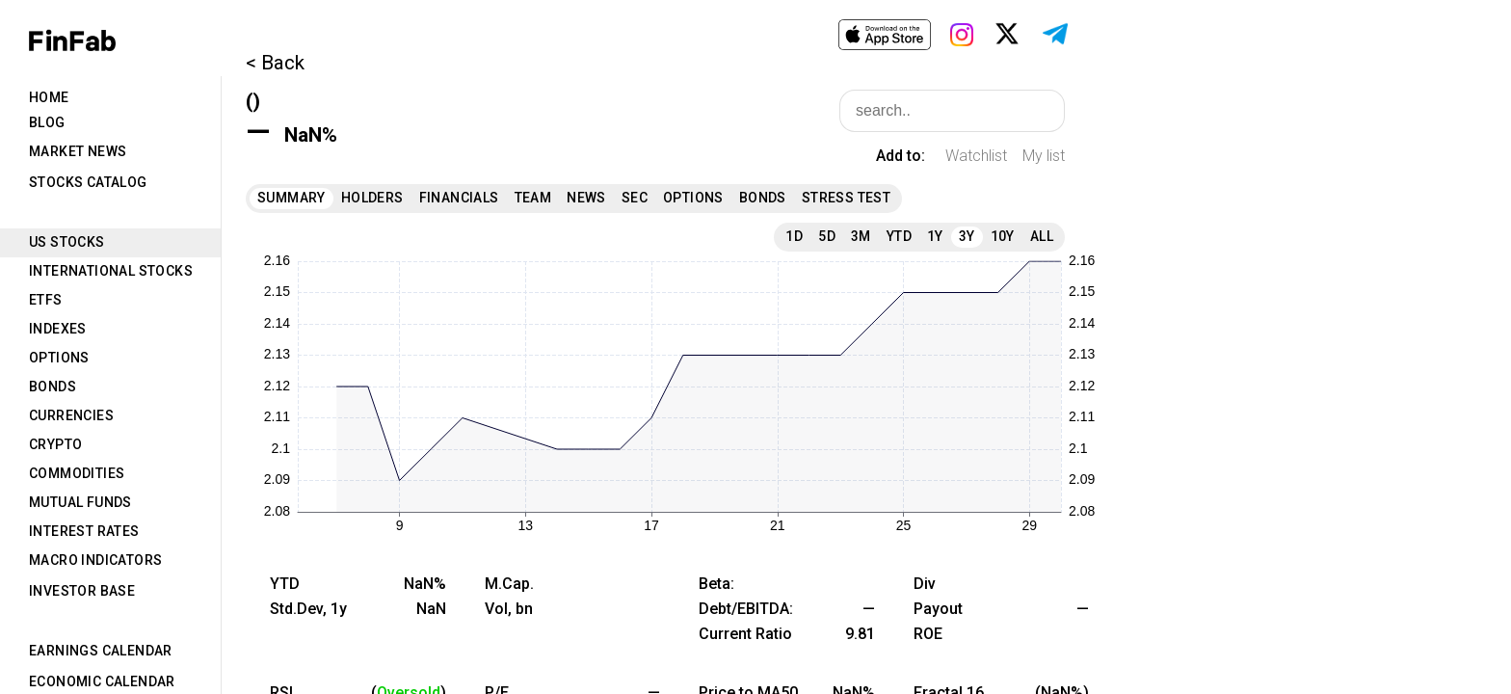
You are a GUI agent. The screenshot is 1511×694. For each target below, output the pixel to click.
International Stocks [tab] (111, 271)
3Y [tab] (967, 236)
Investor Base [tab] (82, 591)
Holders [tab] (372, 197)
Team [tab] (533, 197)
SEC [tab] (635, 197)
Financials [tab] (459, 197)
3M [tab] (861, 236)
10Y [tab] (1003, 236)
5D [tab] (826, 236)
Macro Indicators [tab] (95, 560)
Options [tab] (59, 357)
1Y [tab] (935, 236)
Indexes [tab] (58, 328)
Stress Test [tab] (846, 197)
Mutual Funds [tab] (80, 502)
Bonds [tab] (52, 386)
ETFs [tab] (46, 299)
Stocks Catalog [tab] (88, 182)
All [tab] (1041, 236)
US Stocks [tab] (67, 242)
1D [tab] (794, 236)
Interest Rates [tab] (84, 531)
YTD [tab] (899, 236)
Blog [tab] (47, 122)
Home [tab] (49, 97)
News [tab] (586, 197)
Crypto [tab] (55, 444)
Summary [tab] (291, 197)
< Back (275, 62)
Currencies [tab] (71, 415)
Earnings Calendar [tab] (100, 650)
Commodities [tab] (76, 473)
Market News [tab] (77, 151)
